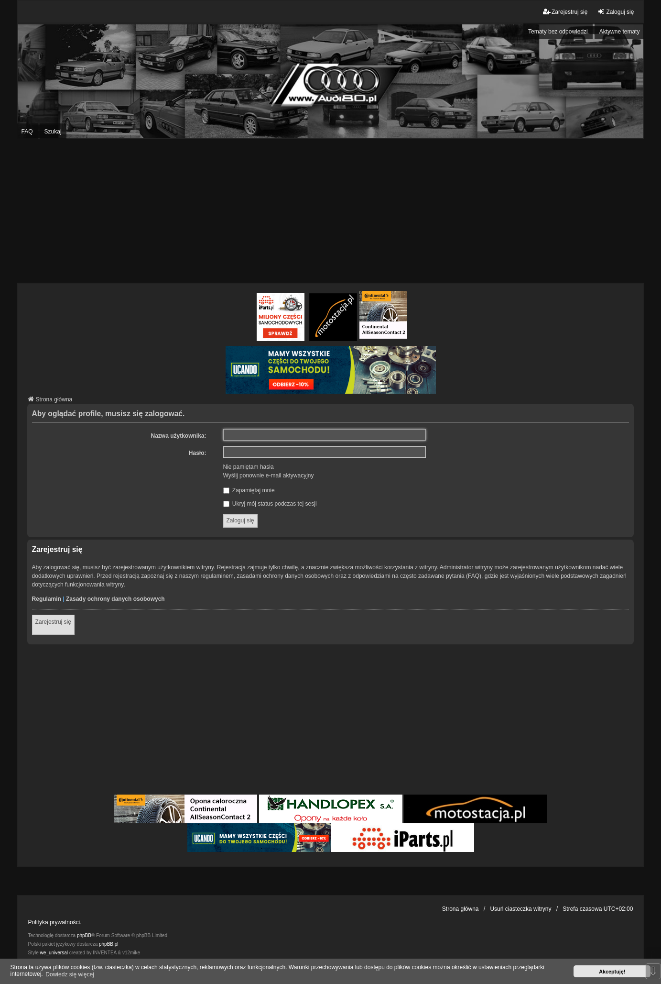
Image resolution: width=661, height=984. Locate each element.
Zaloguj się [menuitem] (615, 11)
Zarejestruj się (53, 622)
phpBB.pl (109, 944)
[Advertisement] (331, 211)
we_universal (54, 952)
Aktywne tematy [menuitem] (619, 31)
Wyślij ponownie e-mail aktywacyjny (268, 475)
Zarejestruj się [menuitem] (565, 11)
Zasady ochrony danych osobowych (115, 599)
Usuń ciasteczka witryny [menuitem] (520, 909)
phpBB (84, 935)
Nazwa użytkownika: (178, 435)
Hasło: (197, 453)
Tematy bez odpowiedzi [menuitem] (558, 31)
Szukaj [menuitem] (53, 131)
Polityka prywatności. (55, 922)
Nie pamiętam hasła (248, 467)
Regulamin (46, 599)
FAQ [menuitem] (27, 131)
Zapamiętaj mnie (249, 490)
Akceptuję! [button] (612, 971)
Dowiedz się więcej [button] (69, 974)
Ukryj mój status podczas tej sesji (270, 503)
